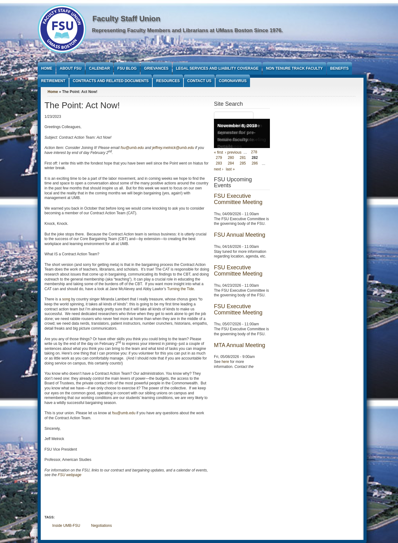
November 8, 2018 (237, 125)
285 (243, 163)
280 (231, 158)
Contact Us (199, 81)
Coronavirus (233, 81)
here (225, 362)
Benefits (339, 68)
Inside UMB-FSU (66, 525)
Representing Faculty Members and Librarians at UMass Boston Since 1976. (187, 30)
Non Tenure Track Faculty (294, 68)
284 (231, 163)
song (66, 299)
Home (46, 68)
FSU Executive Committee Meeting (238, 199)
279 (219, 158)
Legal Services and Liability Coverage (217, 68)
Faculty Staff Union (126, 18)
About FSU (70, 68)
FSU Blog (127, 68)
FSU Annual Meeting (239, 235)
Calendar (99, 68)
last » (230, 169)
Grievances (156, 68)
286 (255, 163)
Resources (168, 81)
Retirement (53, 81)
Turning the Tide (180, 289)
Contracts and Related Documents (111, 81)
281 (243, 158)
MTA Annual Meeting (239, 345)
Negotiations (101, 525)
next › (218, 169)
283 (219, 163)
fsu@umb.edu (123, 413)
